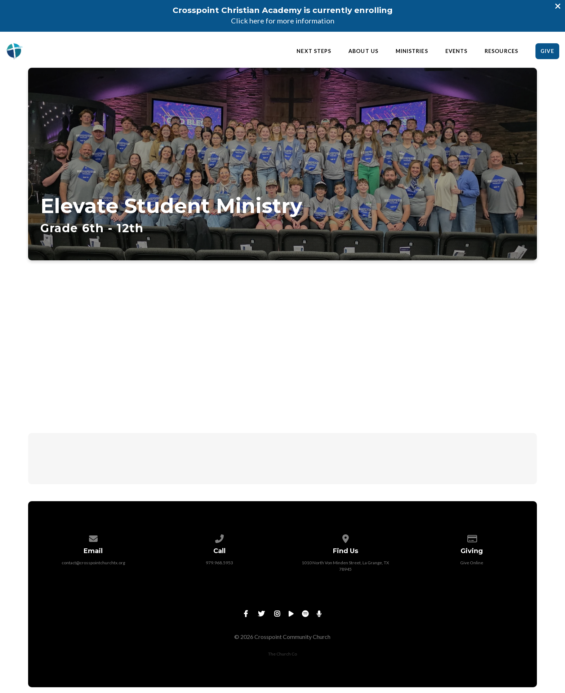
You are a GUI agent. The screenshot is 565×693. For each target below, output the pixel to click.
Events (456, 51)
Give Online (471, 562)
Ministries (412, 51)
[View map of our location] (345, 537)
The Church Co (282, 654)
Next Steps (314, 51)
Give (547, 51)
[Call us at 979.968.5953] (219, 537)
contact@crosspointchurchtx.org (93, 562)
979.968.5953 (219, 562)
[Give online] (472, 537)
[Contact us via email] (93, 537)
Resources (501, 51)
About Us (363, 51)
